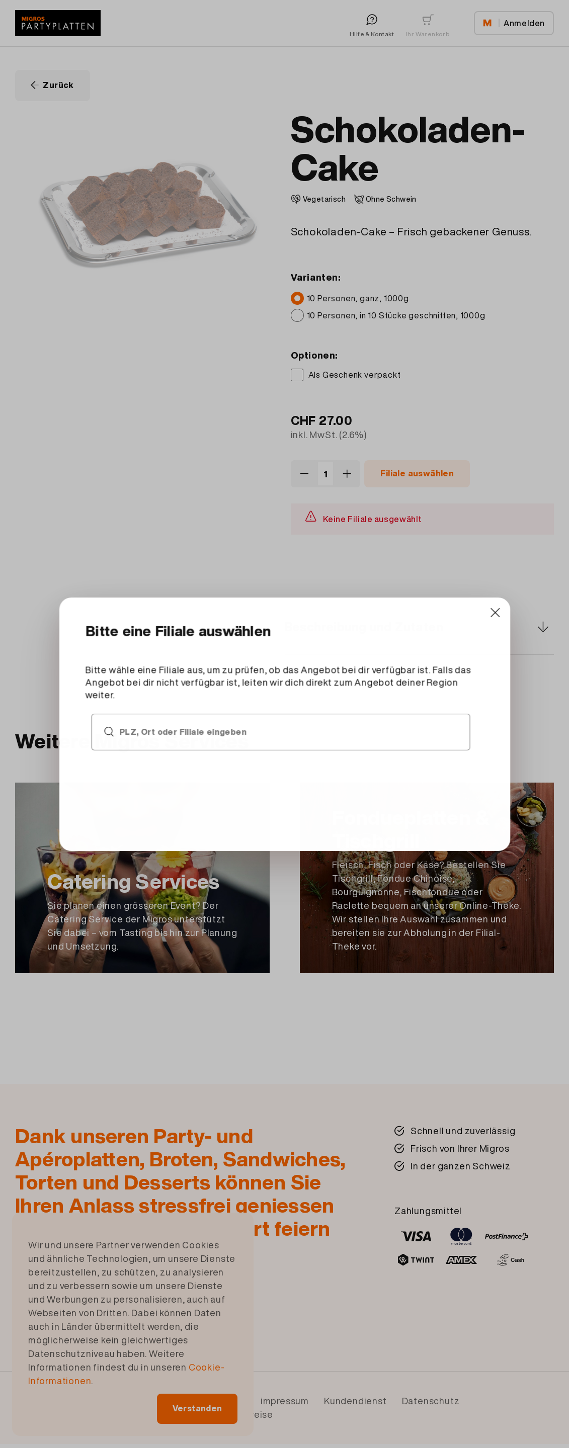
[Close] (391, 666)
